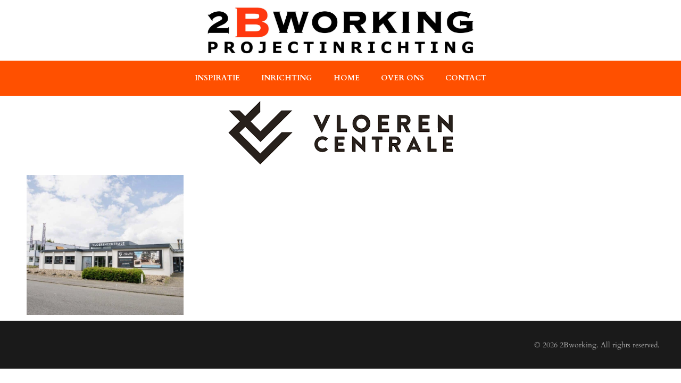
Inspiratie (217, 78)
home (347, 78)
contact (465, 78)
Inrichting (286, 78)
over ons (402, 78)
